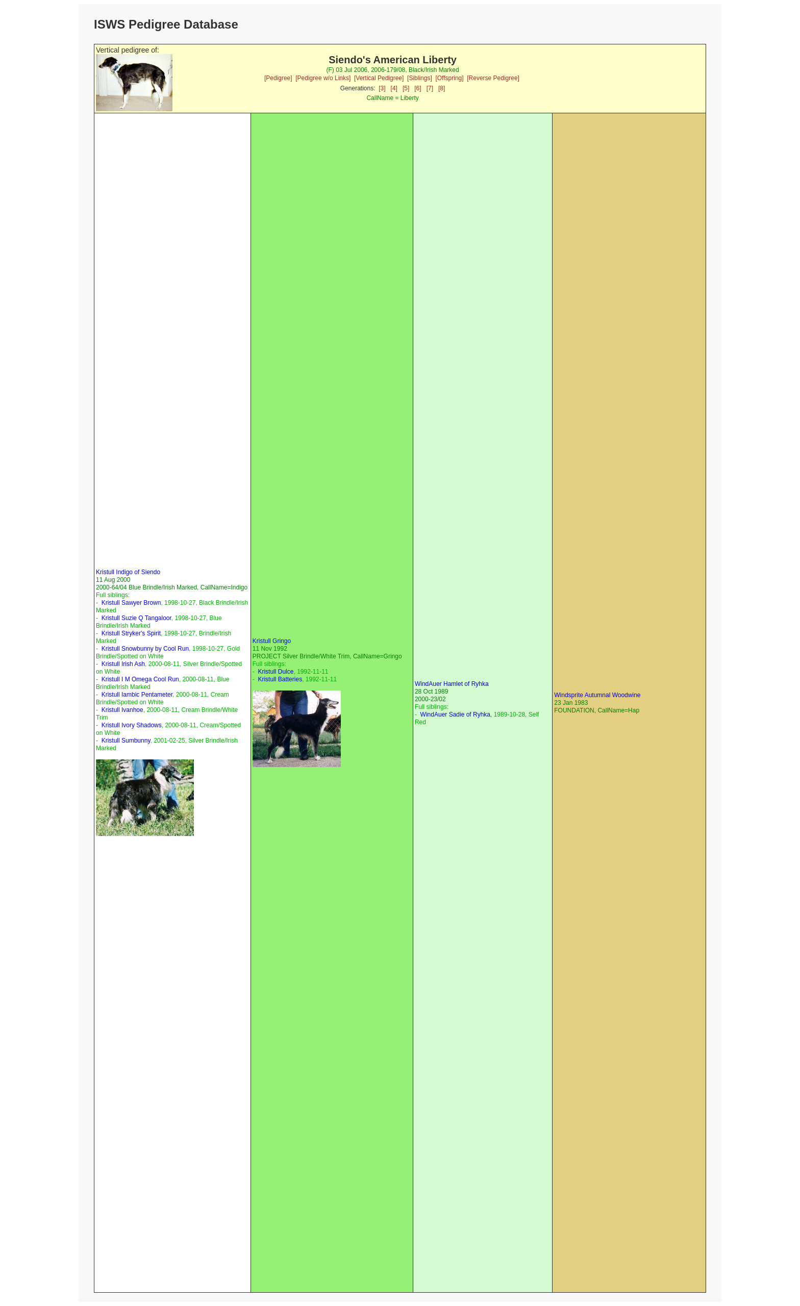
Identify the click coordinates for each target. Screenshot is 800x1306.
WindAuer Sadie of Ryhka (455, 714)
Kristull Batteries (280, 679)
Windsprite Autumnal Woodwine (597, 695)
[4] (394, 88)
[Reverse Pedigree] (493, 78)
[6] (417, 88)
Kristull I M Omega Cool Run (140, 679)
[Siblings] (419, 78)
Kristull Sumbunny (126, 740)
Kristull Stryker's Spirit (131, 633)
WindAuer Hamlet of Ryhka (452, 683)
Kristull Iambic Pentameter (137, 694)
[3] (382, 88)
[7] (430, 88)
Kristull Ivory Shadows (132, 725)
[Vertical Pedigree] (379, 78)
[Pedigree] (278, 78)
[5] (406, 88)
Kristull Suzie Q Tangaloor (136, 618)
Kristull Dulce (275, 671)
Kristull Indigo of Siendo (128, 572)
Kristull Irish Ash (123, 664)
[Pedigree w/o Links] (323, 78)
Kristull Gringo (272, 641)
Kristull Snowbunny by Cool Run (145, 648)
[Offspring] (449, 78)
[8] (441, 88)
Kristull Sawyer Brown (131, 602)
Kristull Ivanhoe (122, 709)
